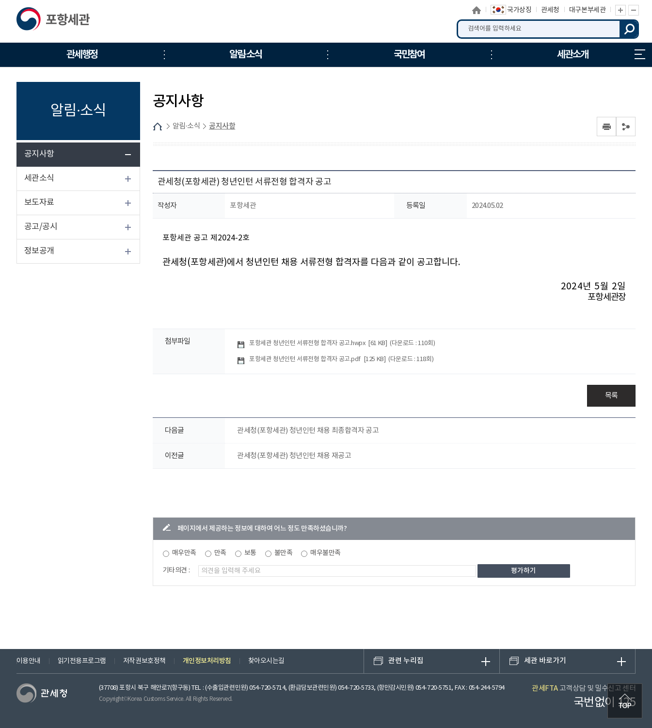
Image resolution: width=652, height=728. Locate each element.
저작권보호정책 (144, 661)
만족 (220, 553)
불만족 (283, 553)
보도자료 (39, 202)
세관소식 (39, 178)
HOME (157, 126)
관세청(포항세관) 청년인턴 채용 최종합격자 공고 (308, 431)
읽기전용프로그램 (82, 661)
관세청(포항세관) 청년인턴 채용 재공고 (294, 456)
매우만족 (184, 553)
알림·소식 (186, 126)
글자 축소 (633, 10)
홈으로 (477, 10)
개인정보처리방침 (207, 661)
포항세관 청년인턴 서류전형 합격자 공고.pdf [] (341, 359)
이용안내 (28, 661)
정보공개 (39, 251)
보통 (250, 553)
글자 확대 (620, 10)
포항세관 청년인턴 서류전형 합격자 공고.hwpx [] (342, 343)
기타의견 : (176, 570)
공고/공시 (41, 227)
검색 (629, 29)
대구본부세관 (587, 10)
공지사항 (39, 154)
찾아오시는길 (266, 661)
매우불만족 (325, 553)
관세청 (550, 10)
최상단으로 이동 (625, 701)
